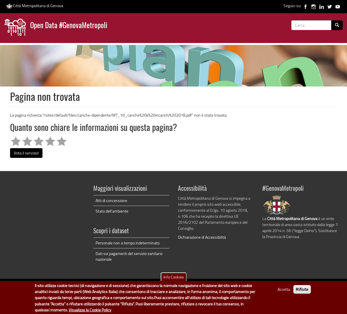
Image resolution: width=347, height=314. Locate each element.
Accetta (284, 292)
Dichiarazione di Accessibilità (202, 237)
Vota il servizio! (26, 153)
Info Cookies (173, 279)
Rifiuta (302, 292)
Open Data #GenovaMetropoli (68, 26)
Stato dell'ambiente (112, 211)
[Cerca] (337, 25)
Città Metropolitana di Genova (34, 5)
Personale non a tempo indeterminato (128, 243)
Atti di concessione (111, 200)
